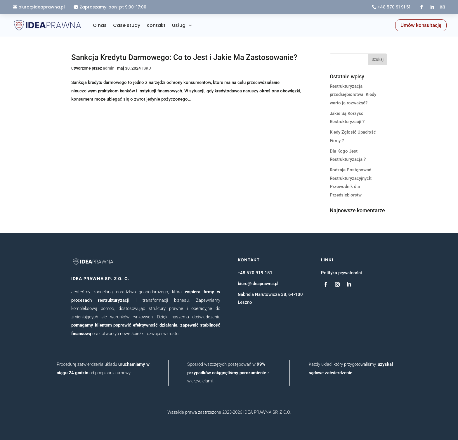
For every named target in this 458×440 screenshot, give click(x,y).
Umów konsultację (420, 25)
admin (108, 68)
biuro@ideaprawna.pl (41, 7)
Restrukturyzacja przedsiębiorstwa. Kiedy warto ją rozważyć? (353, 95)
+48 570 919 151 (255, 272)
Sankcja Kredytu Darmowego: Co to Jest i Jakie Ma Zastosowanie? (184, 57)
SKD (147, 68)
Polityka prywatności (341, 272)
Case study (126, 25)
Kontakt (156, 25)
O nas (100, 25)
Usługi (179, 25)
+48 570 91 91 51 (393, 7)
